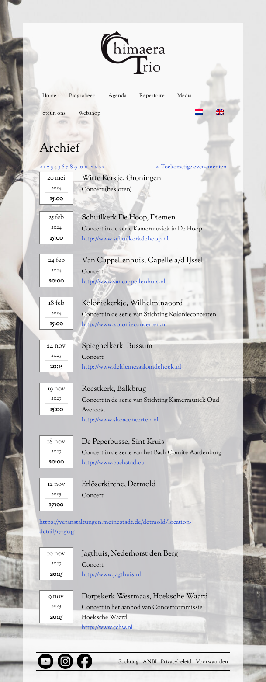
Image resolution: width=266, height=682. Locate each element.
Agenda (117, 96)
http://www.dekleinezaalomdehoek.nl (131, 367)
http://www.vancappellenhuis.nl (124, 282)
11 (86, 167)
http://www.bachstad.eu (113, 463)
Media (184, 96)
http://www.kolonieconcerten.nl (124, 324)
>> (102, 167)
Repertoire (152, 96)
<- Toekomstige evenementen (191, 167)
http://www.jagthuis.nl (111, 575)
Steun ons (54, 113)
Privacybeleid (176, 662)
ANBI (150, 662)
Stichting (128, 662)
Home (49, 96)
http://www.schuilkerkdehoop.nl (125, 239)
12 (91, 167)
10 (80, 167)
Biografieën (82, 96)
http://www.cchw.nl (107, 627)
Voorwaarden (212, 662)
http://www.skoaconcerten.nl (120, 420)
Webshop (89, 113)
